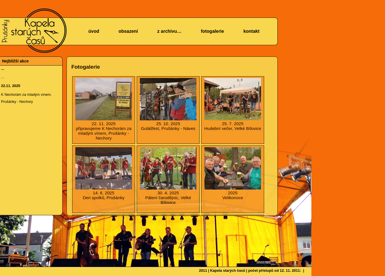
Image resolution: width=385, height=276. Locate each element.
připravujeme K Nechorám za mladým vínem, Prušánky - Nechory (103, 109)
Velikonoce (232, 173)
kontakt (251, 31)
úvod (93, 31)
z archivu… (169, 31)
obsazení (128, 31)
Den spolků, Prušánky (103, 173)
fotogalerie (212, 31)
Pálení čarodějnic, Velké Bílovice (168, 176)
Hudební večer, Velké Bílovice (232, 104)
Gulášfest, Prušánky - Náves (168, 104)
